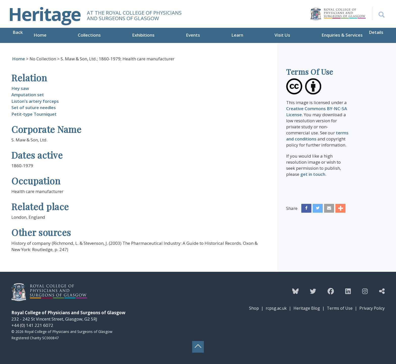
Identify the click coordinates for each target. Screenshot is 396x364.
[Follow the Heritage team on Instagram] (365, 291)
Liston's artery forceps (35, 101)
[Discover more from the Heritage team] (382, 291)
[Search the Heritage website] (378, 13)
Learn (237, 35)
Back (18, 32)
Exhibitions (143, 35)
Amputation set (27, 95)
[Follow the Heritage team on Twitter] (313, 291)
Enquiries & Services (342, 35)
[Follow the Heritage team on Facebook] (331, 291)
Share (292, 208)
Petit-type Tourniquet (34, 114)
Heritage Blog (306, 308)
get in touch (312, 174)
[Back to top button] (198, 347)
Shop (254, 308)
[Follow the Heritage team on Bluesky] (295, 291)
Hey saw (20, 88)
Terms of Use (340, 308)
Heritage (44, 14)
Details (376, 32)
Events (193, 35)
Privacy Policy (372, 308)
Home (40, 35)
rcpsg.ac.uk (276, 308)
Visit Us (282, 35)
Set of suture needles (33, 107)
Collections (89, 35)
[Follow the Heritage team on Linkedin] (348, 291)
